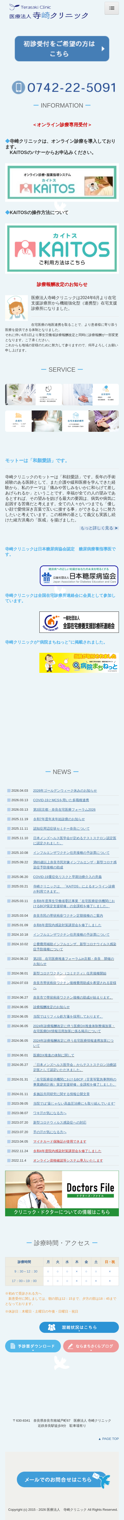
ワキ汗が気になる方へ (49, 1113)
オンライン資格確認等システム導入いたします (68, 1160)
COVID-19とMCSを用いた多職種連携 (61, 800)
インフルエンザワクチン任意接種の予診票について (71, 934)
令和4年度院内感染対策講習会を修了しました (67, 1151)
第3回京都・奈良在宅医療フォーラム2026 (64, 809)
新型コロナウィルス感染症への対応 (59, 1122)
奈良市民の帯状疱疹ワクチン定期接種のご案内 (68, 915)
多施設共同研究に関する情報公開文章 (61, 1094)
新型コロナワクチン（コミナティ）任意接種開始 (69, 973)
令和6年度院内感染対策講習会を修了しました (67, 925)
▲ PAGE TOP (108, 1439)
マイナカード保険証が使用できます (59, 1141)
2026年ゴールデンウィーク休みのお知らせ (65, 790)
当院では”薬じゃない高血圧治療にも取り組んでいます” (74, 1103)
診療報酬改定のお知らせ (51, 1007)
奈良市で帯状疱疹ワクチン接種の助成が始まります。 (73, 997)
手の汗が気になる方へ (49, 1132)
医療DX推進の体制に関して (53, 1055)
